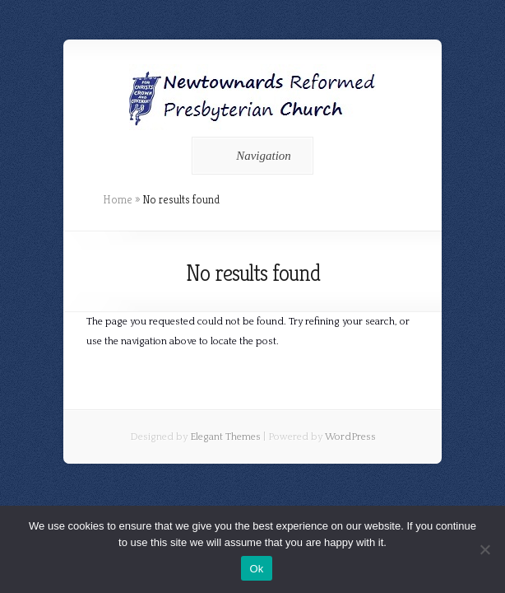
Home (117, 199)
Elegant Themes (225, 437)
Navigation (249, 155)
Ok (256, 569)
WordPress (350, 437)
